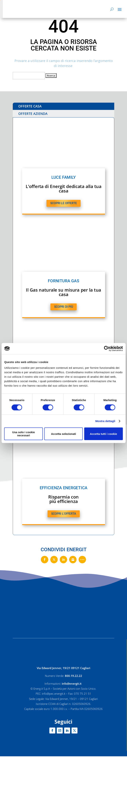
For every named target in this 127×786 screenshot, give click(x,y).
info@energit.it (72, 683)
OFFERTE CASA (30, 106)
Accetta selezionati (63, 433)
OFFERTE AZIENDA (33, 113)
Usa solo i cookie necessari (23, 434)
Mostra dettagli (105, 421)
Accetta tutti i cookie (103, 433)
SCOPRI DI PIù (63, 306)
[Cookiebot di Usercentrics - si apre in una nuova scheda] (106, 348)
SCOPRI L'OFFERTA (63, 513)
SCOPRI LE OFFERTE (63, 203)
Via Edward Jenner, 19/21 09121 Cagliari (63, 668)
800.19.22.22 (73, 676)
